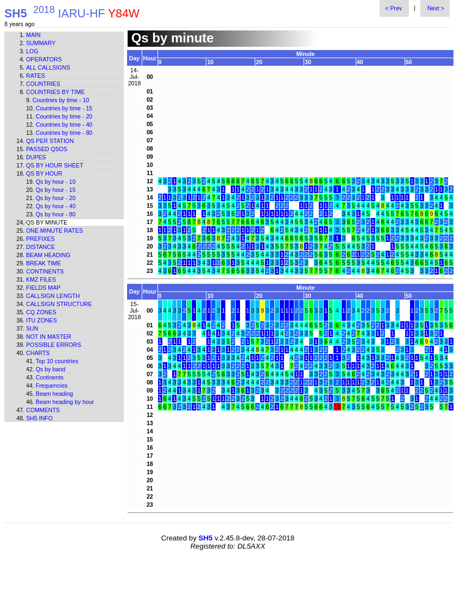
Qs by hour (44, 173)
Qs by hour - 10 (55, 181)
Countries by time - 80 (64, 132)
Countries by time (55, 92)
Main (33, 35)
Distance (40, 247)
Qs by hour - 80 (55, 214)
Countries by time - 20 (64, 116)
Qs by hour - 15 (55, 189)
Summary (40, 43)
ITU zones (41, 320)
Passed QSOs (46, 149)
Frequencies (52, 385)
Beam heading (48, 255)
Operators (44, 59)
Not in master (48, 336)
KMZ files (41, 279)
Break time (43, 263)
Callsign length (53, 296)
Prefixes (40, 238)
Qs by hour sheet (54, 165)
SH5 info (39, 418)
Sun (32, 328)
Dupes (36, 157)
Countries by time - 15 (64, 108)
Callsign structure (59, 304)
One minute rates (54, 230)
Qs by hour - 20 (55, 198)
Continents (45, 271)
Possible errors (53, 344)
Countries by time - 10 (61, 100)
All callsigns (48, 67)
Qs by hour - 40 (55, 206)
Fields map (43, 287)
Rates (35, 75)
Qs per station (50, 141)
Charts (38, 353)
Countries (43, 83)
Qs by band (51, 369)
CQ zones (41, 312)
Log (32, 51)
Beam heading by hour (65, 402)
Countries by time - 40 (64, 124)
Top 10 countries (57, 361)
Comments (43, 410)
